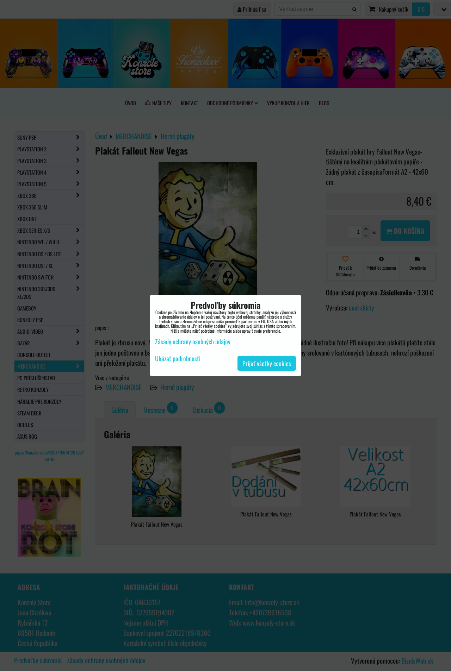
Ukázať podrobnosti (177, 358)
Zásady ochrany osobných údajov (192, 341)
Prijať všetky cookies (266, 363)
